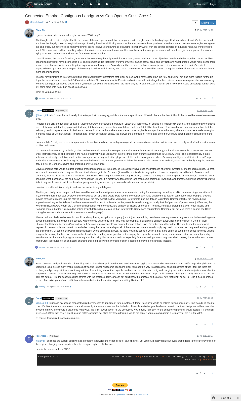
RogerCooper (42, 336)
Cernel (39, 111)
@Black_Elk (61, 111)
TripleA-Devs (120, 394)
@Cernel (54, 336)
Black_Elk (40, 30)
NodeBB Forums (142, 394)
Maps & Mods (37, 22)
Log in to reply (208, 23)
